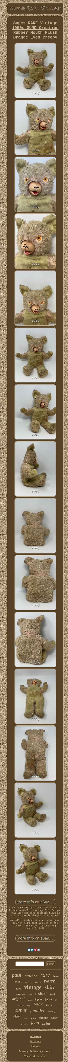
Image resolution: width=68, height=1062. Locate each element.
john (33, 1018)
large (28, 1006)
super (21, 1010)
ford (52, 994)
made (30, 1000)
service (24, 1024)
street (25, 1018)
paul (16, 975)
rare (45, 975)
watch (49, 981)
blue (57, 1000)
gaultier (37, 1010)
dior (18, 988)
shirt (49, 987)
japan (38, 999)
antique (43, 1017)
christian (20, 994)
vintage (32, 987)
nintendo (31, 976)
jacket (48, 999)
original (18, 999)
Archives (35, 1041)
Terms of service (35, 1056)
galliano (28, 982)
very (52, 1011)
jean (35, 1022)
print (46, 1023)
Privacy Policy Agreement (35, 1051)
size (16, 1016)
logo (56, 976)
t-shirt (41, 993)
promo (20, 1005)
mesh (18, 981)
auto (49, 1004)
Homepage (35, 1036)
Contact (35, 1046)
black (38, 1004)
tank (30, 994)
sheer (54, 1017)
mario (38, 982)
